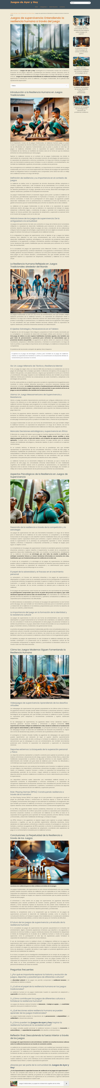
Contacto (62, 7)
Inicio (36, 7)
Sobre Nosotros (53, 7)
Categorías (43, 7)
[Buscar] (89, 3)
